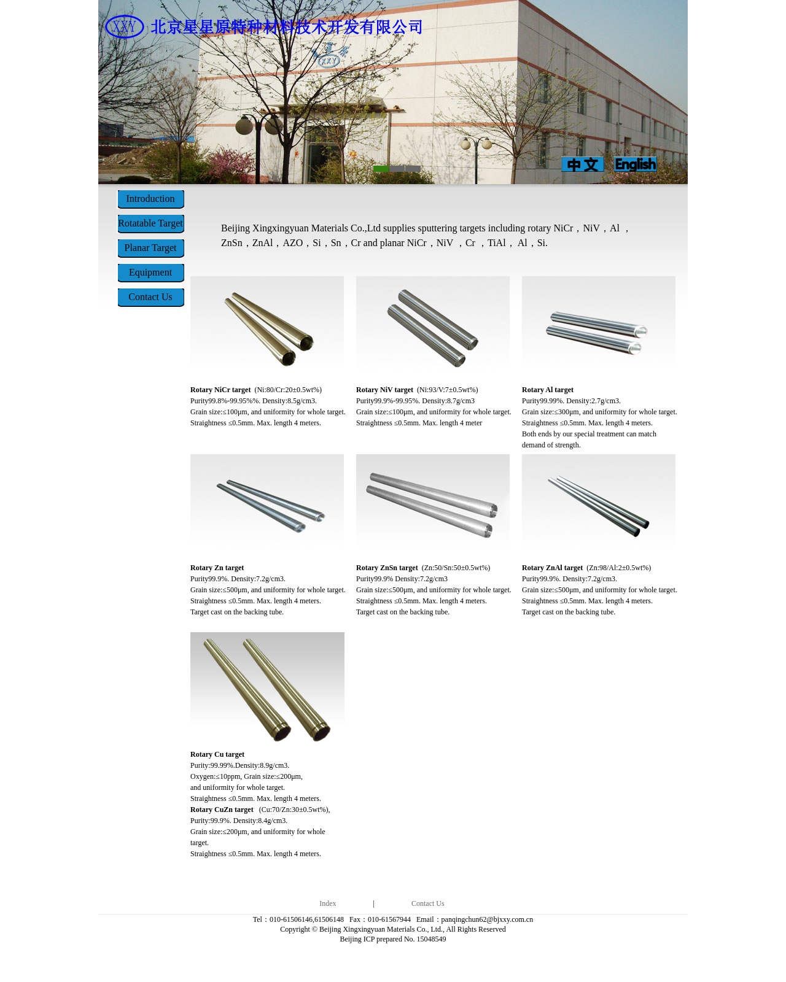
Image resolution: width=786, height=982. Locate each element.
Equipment (150, 272)
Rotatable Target (150, 223)
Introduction (150, 198)
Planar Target (151, 247)
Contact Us (150, 297)
